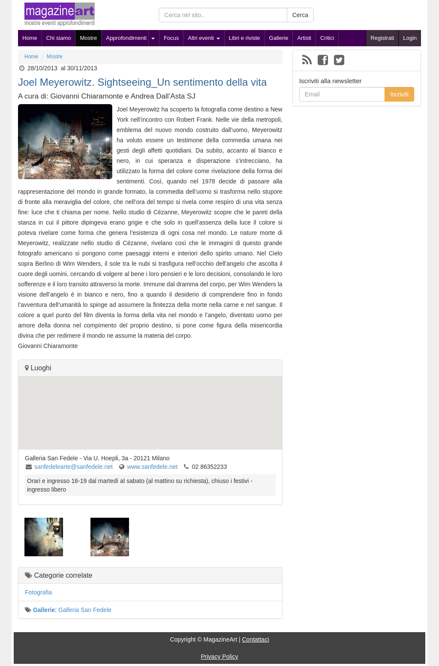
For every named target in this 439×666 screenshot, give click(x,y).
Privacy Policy (219, 656)
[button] (150, 405)
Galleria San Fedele (84, 609)
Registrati (382, 38)
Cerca (300, 15)
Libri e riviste (244, 38)
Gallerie (279, 38)
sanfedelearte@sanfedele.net (73, 466)
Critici (327, 38)
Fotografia (38, 592)
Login (410, 38)
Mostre (88, 38)
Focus (171, 38)
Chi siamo (58, 38)
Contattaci (255, 639)
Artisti (304, 38)
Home (29, 38)
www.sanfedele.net (152, 466)
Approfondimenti (126, 38)
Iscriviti (399, 94)
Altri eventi (204, 38)
